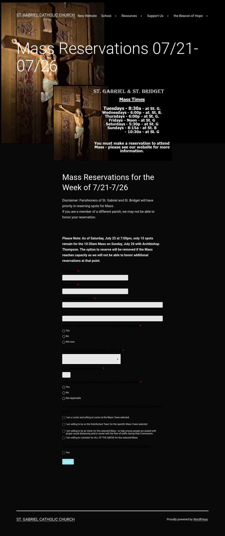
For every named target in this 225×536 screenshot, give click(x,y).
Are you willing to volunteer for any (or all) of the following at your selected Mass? (112, 409)
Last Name (69, 285)
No (67, 336)
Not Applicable (73, 398)
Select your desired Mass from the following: (92, 350)
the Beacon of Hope (188, 16)
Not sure (70, 341)
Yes (68, 330)
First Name (69, 271)
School (106, 16)
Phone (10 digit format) (77, 298)
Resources (129, 16)
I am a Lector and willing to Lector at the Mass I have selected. (98, 417)
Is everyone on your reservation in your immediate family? (100, 382)
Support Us (155, 16)
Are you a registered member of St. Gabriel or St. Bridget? (100, 326)
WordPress (200, 519)
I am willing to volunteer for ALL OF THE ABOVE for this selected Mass (102, 437)
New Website (87, 16)
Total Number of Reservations (82, 368)
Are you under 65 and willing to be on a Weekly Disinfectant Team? (106, 446)
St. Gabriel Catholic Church (45, 15)
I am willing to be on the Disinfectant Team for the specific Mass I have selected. (107, 424)
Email (66, 312)
